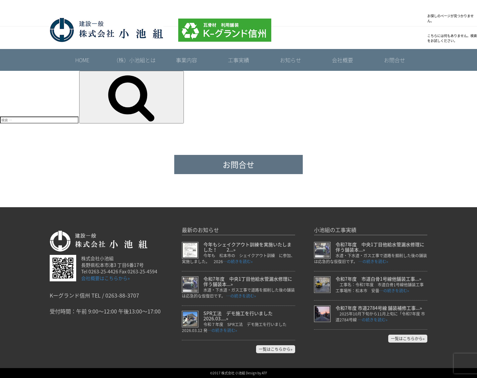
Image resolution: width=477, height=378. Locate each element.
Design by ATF (256, 372)
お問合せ (394, 60)
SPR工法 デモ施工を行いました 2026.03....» (240, 316)
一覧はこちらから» (275, 349)
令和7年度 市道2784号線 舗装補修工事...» (379, 308)
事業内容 (186, 60)
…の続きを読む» (238, 261)
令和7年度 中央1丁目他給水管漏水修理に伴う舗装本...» (247, 281)
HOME (82, 60)
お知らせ (290, 60)
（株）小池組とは (134, 60)
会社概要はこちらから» (105, 278)
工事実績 (238, 60)
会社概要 (342, 60)
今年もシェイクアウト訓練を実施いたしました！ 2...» (247, 247)
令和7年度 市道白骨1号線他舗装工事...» (378, 278)
